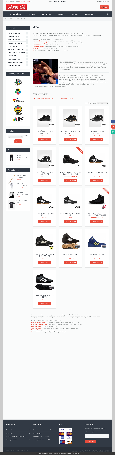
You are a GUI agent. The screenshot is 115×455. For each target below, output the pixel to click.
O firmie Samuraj (11, 430)
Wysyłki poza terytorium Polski (41, 440)
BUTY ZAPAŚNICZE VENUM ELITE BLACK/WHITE (44, 173)
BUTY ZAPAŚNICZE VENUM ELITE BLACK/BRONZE (70, 132)
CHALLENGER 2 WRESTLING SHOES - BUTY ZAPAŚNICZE (97, 214)
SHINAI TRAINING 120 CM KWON (21, 176)
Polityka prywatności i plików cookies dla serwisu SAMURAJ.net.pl (54, 453)
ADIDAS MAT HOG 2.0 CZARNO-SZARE (44, 296)
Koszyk (107, 1)
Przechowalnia (100, 1)
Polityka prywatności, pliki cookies (16, 436)
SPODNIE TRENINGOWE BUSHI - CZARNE (22, 156)
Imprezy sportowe (11, 440)
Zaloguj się (22, 1)
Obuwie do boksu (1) (66, 98)
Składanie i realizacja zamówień (42, 430)
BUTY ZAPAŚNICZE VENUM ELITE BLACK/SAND (97, 132)
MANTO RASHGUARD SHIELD (22, 201)
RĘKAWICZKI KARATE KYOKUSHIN (22, 193)
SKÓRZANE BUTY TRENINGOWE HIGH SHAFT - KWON (44, 255)
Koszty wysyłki (37, 433)
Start (6, 18)
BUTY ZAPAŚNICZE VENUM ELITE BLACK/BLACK (44, 132)
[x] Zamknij (76, 453)
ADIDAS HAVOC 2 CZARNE (70, 254)
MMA (11, 18)
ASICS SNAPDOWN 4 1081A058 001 (70, 214)
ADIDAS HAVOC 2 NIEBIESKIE (96, 254)
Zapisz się (91, 441)
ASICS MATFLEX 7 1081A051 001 (97, 172)
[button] (104, 7)
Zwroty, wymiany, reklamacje (41, 436)
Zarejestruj (29, 1)
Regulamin (9, 433)
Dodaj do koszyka (44, 139)
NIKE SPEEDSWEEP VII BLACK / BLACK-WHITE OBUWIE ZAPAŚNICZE (70, 173)
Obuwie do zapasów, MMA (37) (44, 98)
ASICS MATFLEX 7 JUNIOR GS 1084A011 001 (44, 214)
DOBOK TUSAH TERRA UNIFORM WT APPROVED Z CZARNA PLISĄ (22, 185)
